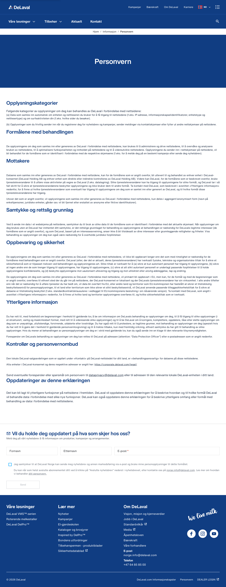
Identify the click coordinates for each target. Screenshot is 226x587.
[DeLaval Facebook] (191, 533)
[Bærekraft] (152, 7)
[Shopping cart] (217, 7)
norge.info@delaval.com (180, 470)
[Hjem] (19, 7)
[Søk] (217, 21)
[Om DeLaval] (171, 7)
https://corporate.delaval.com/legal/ (115, 364)
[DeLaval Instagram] (202, 533)
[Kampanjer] (135, 7)
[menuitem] (22, 21)
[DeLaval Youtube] (214, 533)
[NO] (204, 7)
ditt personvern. (38, 473)
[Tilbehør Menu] (60, 21)
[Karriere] (188, 7)
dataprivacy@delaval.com (106, 375)
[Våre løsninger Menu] (33, 21)
